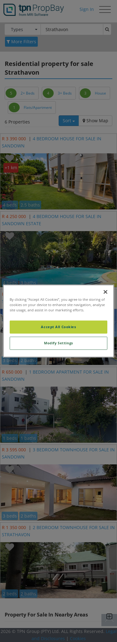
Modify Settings (58, 343)
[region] (58, 320)
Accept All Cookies (58, 327)
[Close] (105, 292)
